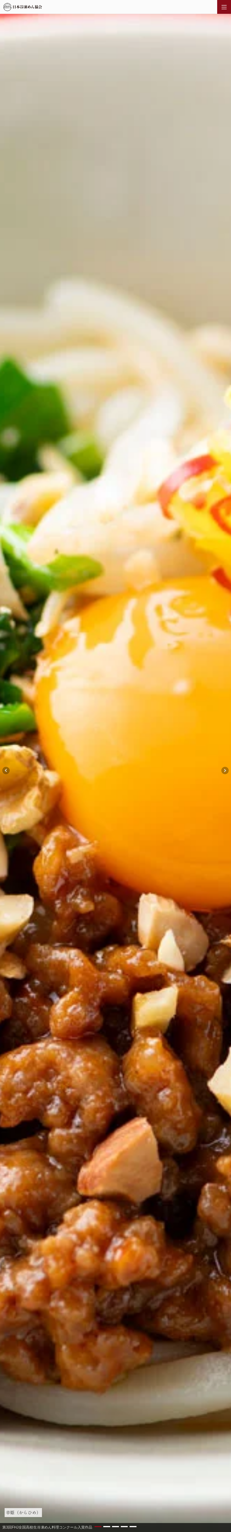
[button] (98, 1526)
